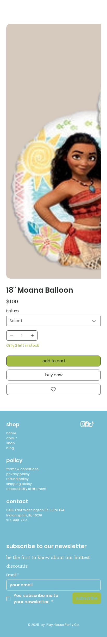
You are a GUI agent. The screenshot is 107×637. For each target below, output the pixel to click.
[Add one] (32, 335)
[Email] (52, 585)
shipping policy (19, 484)
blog (10, 448)
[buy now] (53, 375)
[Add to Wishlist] (53, 389)
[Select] (53, 321)
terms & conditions (22, 469)
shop (10, 443)
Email (12, 575)
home (11, 433)
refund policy (17, 479)
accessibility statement (26, 489)
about (11, 438)
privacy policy (18, 474)
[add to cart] (53, 361)
